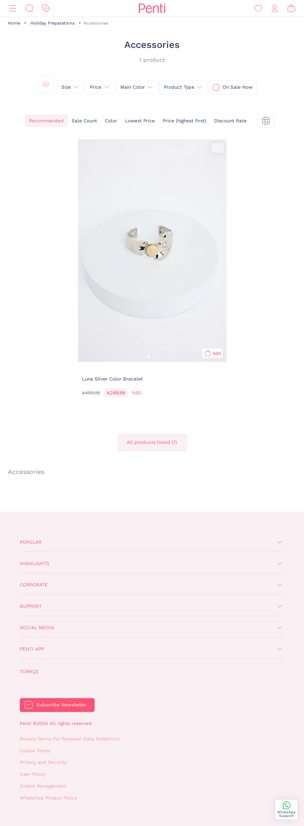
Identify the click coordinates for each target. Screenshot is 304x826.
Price (95, 87)
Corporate (34, 585)
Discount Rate (230, 120)
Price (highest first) (184, 120)
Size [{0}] (66, 87)
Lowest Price (140, 120)
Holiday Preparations (52, 23)
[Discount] (46, 8)
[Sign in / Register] (274, 8)
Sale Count (84, 120)
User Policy (33, 774)
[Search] (29, 8)
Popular (31, 542)
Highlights (34, 563)
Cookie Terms (35, 751)
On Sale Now (237, 87)
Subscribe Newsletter (61, 705)
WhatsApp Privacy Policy (48, 798)
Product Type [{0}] (179, 87)
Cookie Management (43, 786)
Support (31, 606)
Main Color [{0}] (132, 87)
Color (111, 120)
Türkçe (29, 671)
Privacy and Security (43, 762)
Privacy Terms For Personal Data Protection (70, 739)
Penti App (32, 649)
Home (14, 23)
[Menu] (12, 8)
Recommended (46, 120)
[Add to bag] (212, 353)
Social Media (37, 627)
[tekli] (266, 121)
